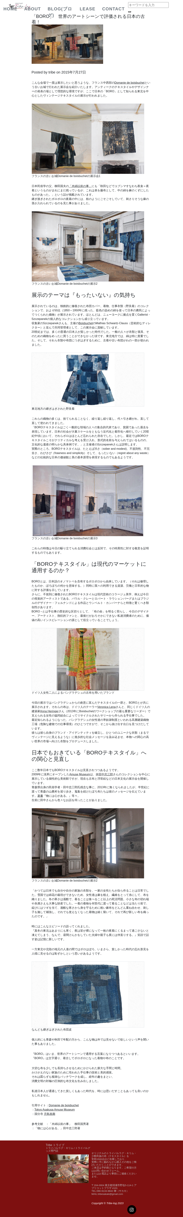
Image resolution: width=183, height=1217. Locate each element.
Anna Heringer (49, 711)
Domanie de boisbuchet (130, 82)
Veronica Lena (106, 706)
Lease (87, 8)
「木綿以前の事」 (80, 186)
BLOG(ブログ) (60, 12)
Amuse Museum (79, 774)
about (32, 8)
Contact (113, 8)
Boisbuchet (86, 323)
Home (10, 8)
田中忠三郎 (106, 774)
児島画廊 (49, 1113)
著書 (40, 795)
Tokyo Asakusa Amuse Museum (54, 1109)
